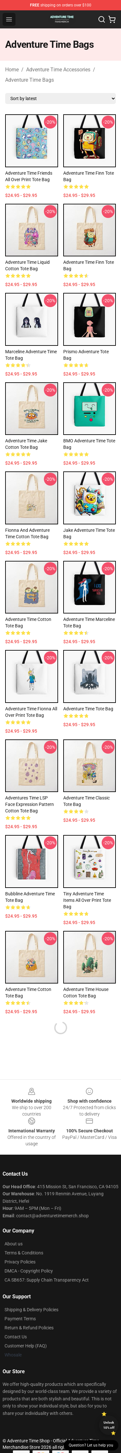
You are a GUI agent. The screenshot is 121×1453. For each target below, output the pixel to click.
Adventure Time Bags (29, 80)
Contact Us (16, 1336)
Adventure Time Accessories (58, 70)
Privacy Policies (20, 1261)
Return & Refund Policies (29, 1327)
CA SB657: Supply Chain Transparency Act (47, 1280)
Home (12, 70)
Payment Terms (20, 1318)
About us (14, 1243)
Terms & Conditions (24, 1252)
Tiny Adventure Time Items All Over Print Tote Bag (87, 900)
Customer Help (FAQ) (26, 1345)
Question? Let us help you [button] (91, 1445)
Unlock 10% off (109, 1425)
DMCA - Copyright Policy (29, 1270)
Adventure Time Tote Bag (88, 708)
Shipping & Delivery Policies (31, 1309)
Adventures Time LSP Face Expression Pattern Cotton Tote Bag (29, 804)
